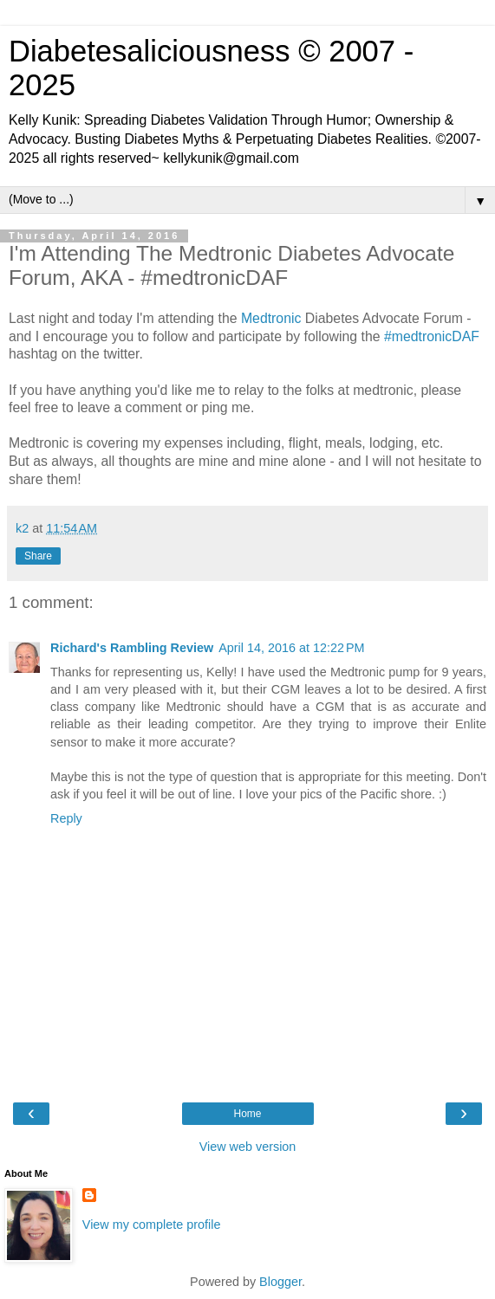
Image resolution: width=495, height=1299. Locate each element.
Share (38, 556)
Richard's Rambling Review (131, 648)
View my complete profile (151, 1224)
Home (247, 1114)
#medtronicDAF (431, 336)
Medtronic (271, 318)
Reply (66, 818)
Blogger (280, 1282)
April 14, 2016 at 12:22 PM (291, 648)
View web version (247, 1147)
